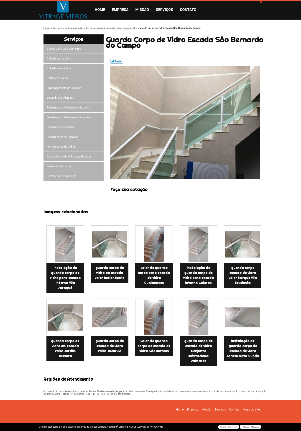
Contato (188, 10)
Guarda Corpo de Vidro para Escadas (70, 156)
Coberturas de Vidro (59, 58)
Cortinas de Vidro (58, 78)
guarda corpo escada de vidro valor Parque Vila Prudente (243, 275)
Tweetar (116, 61)
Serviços (164, 10)
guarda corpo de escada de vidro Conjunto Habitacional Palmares (198, 351)
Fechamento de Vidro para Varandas (69, 117)
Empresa (120, 10)
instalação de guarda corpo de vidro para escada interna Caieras (198, 275)
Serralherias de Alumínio (62, 176)
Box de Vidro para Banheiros (64, 48)
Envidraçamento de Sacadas (65, 88)
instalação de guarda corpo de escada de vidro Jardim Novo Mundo (243, 348)
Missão (142, 10)
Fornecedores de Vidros (62, 146)
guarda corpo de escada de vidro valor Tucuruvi (109, 346)
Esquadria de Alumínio (61, 97)
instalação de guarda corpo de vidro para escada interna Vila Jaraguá (65, 278)
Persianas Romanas (60, 166)
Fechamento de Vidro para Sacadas (69, 107)
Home (100, 10)
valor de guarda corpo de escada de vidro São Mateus (154, 346)
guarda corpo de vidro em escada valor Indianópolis (109, 273)
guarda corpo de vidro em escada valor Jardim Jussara (65, 348)
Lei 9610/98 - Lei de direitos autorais (111, 394)
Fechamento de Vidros (61, 127)
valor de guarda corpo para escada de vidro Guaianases (154, 275)
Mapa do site (251, 409)
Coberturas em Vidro (60, 68)
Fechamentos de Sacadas (63, 137)
